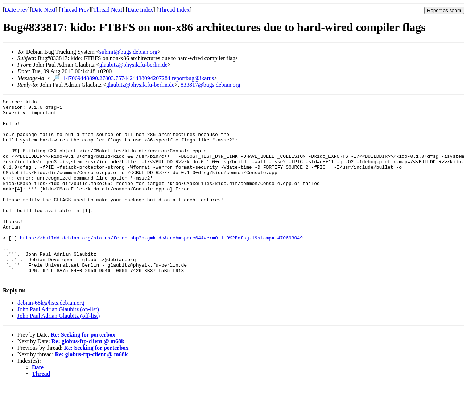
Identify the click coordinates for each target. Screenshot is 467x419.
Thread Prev (75, 10)
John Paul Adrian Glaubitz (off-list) (58, 352)
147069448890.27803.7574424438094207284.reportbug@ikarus (138, 78)
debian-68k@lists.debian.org (50, 339)
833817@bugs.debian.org (210, 85)
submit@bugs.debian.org (128, 52)
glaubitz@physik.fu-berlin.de (133, 65)
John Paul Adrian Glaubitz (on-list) (58, 345)
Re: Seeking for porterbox (83, 370)
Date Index (140, 10)
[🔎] (56, 78)
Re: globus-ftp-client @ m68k (87, 377)
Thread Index (174, 10)
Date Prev (16, 10)
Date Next (43, 10)
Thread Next (107, 10)
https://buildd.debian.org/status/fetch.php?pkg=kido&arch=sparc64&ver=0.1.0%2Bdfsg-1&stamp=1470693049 (161, 266)
